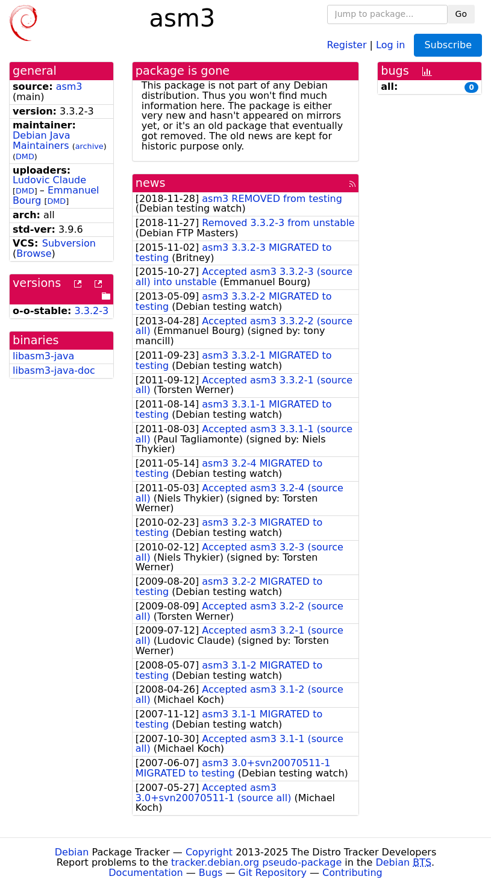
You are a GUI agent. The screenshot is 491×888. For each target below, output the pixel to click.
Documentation (145, 872)
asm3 (69, 86)
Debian (72, 852)
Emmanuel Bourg (56, 195)
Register (347, 44)
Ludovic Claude (49, 180)
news (151, 183)
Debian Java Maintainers (41, 140)
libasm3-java (43, 356)
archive (89, 146)
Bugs (211, 872)
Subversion (69, 243)
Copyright (209, 852)
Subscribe (448, 45)
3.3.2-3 (92, 310)
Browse (33, 253)
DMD (25, 156)
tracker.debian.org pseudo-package (256, 862)
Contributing (352, 872)
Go (461, 14)
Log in (390, 44)
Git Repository (273, 872)
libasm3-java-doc (54, 370)
